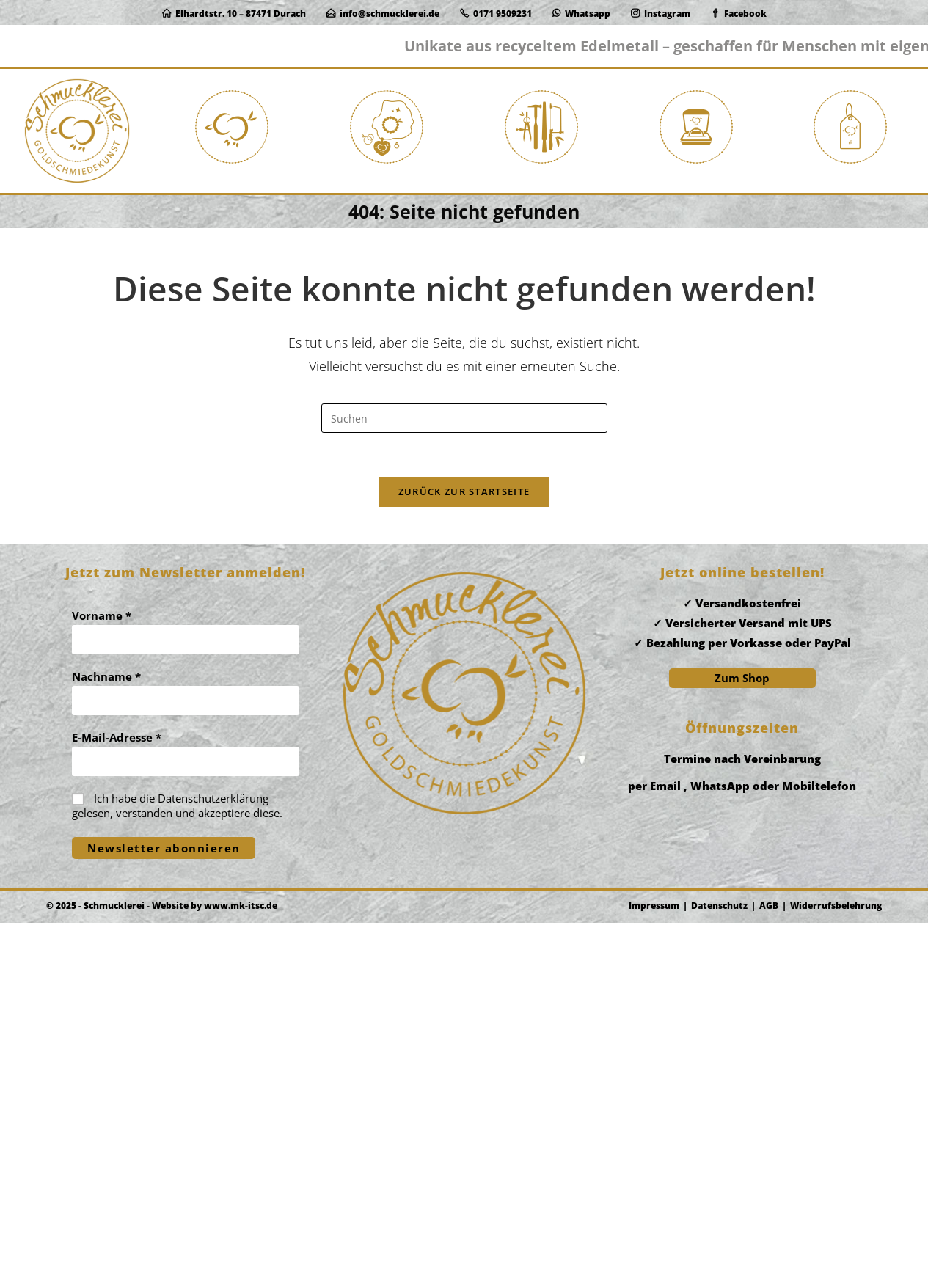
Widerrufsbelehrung (836, 1266)
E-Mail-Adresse (116, 1097)
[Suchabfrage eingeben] (464, 443)
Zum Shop (742, 1038)
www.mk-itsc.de (240, 1266)
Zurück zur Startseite (464, 517)
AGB (768, 1266)
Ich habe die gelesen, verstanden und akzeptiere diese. (177, 1165)
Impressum (654, 1266)
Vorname (101, 975)
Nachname (106, 1036)
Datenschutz (719, 1266)
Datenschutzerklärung (213, 1158)
